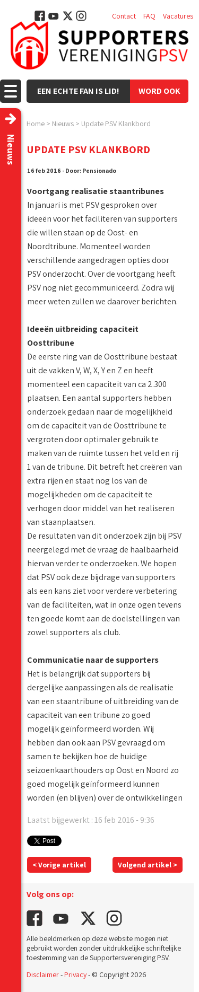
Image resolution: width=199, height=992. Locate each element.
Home (36, 123)
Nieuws (63, 123)
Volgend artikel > (147, 865)
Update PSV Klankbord (116, 123)
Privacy (75, 974)
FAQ (149, 16)
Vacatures (178, 16)
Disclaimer (43, 974)
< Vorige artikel (59, 865)
